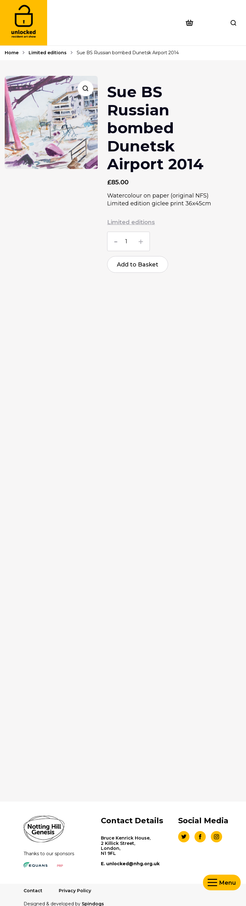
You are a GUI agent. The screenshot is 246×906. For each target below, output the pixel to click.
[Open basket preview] (200, 23)
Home (12, 52)
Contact (33, 890)
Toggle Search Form (233, 23)
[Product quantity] (128, 241)
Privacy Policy (75, 890)
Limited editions (48, 52)
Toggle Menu (212, 882)
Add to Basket (137, 264)
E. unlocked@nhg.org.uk (130, 863)
